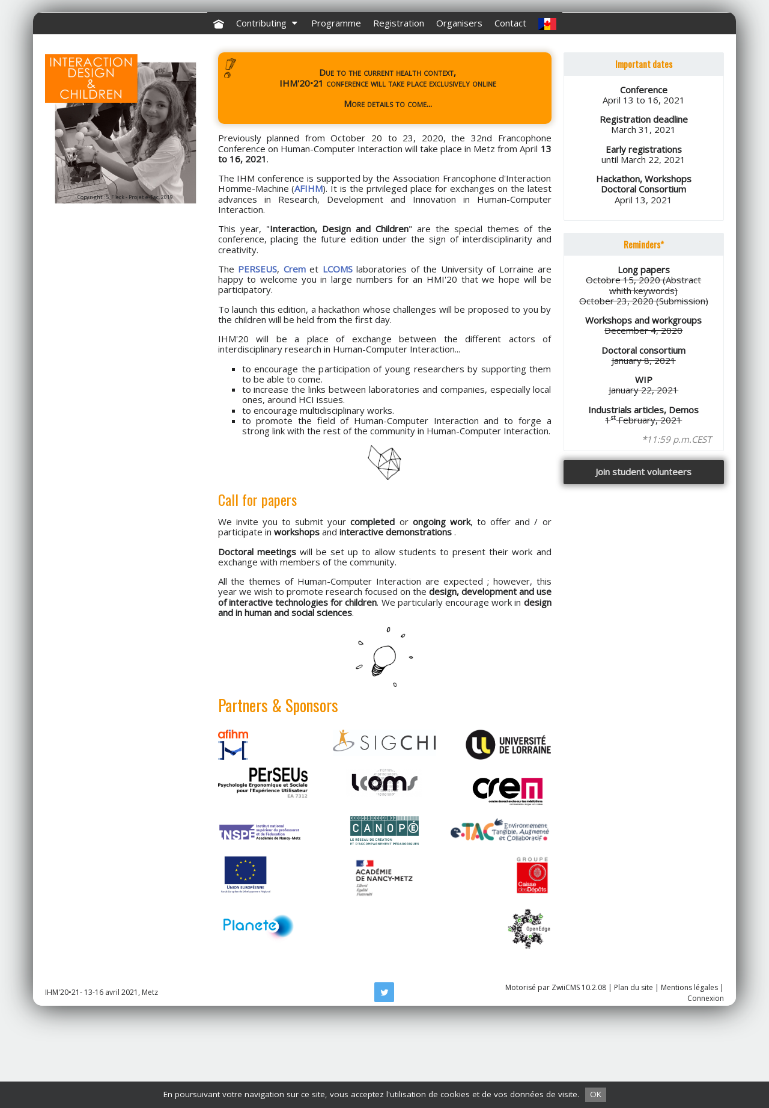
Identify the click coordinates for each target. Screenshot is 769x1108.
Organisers (459, 113)
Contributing (267, 113)
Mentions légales (689, 1078)
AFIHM (308, 278)
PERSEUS (257, 359)
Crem (295, 359)
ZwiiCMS (566, 1078)
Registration (398, 113)
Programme (336, 113)
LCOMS (338, 359)
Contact (510, 113)
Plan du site (633, 1078)
